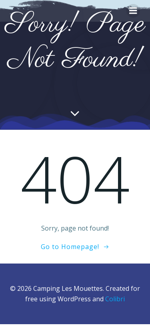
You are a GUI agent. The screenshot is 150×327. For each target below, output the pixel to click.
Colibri (115, 298)
